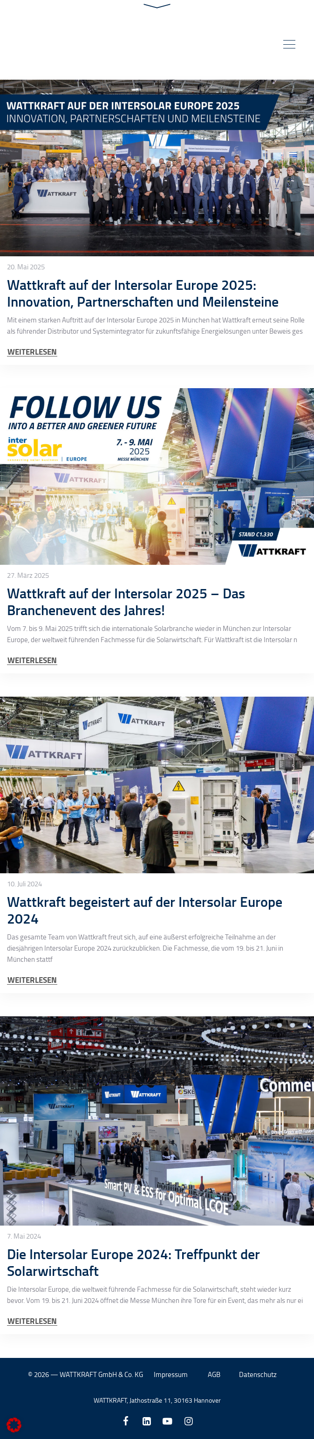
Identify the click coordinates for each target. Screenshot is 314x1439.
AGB (214, 1374)
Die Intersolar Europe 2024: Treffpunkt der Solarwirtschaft (133, 1262)
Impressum (171, 1374)
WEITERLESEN (32, 352)
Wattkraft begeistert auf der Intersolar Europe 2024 (144, 909)
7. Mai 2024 (24, 1236)
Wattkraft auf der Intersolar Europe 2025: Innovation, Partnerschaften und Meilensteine (143, 292)
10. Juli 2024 (24, 884)
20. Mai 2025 (26, 267)
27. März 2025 (28, 575)
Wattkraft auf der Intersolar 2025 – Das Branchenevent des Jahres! (126, 601)
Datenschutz (258, 1374)
